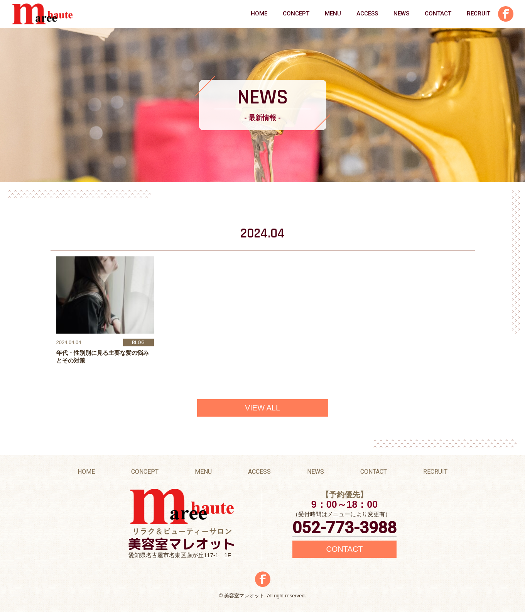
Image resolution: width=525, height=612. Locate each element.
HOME (259, 13)
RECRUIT (478, 13)
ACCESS (367, 13)
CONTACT (438, 13)
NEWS (401, 13)
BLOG (138, 342)
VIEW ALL (262, 407)
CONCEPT (296, 13)
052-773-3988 (344, 528)
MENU (333, 13)
